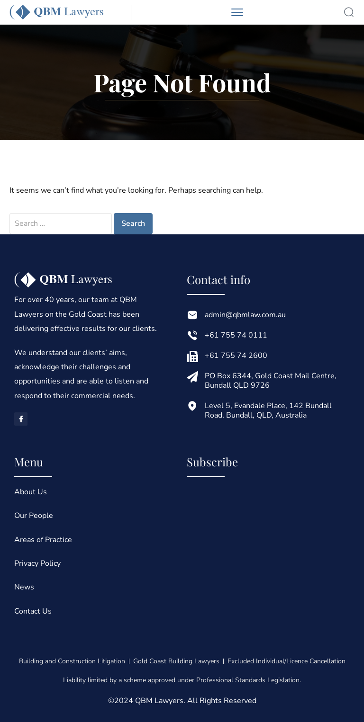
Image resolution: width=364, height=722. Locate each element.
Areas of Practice (43, 540)
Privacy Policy (37, 563)
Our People (33, 515)
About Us (30, 492)
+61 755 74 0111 (236, 335)
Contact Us (33, 611)
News (24, 587)
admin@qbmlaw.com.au (245, 315)
